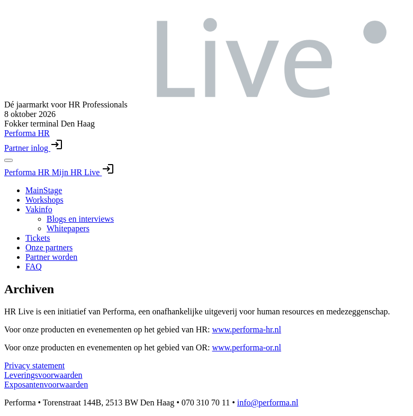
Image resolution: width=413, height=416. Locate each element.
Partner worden (51, 256)
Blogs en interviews (80, 218)
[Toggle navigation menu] (8, 160)
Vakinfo (38, 209)
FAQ (33, 266)
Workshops (44, 199)
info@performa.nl (268, 402)
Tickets (37, 237)
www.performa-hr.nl (246, 329)
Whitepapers (68, 228)
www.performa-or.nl (246, 347)
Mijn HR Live (83, 172)
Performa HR (28, 172)
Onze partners (49, 247)
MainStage (43, 190)
